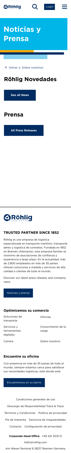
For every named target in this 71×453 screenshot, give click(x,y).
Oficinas (45, 317)
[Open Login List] (49, 6)
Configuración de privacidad (43, 426)
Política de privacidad (52, 413)
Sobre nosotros (50, 341)
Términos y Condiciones (19, 413)
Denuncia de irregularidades (47, 419)
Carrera (8, 341)
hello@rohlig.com (35, 442)
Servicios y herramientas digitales (12, 330)
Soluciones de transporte (13, 318)
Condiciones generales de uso (35, 399)
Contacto (15, 426)
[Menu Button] (62, 6)
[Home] (12, 7)
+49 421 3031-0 (52, 436)
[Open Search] (35, 6)
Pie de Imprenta (15, 419)
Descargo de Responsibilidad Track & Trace (35, 406)
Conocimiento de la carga (53, 328)
